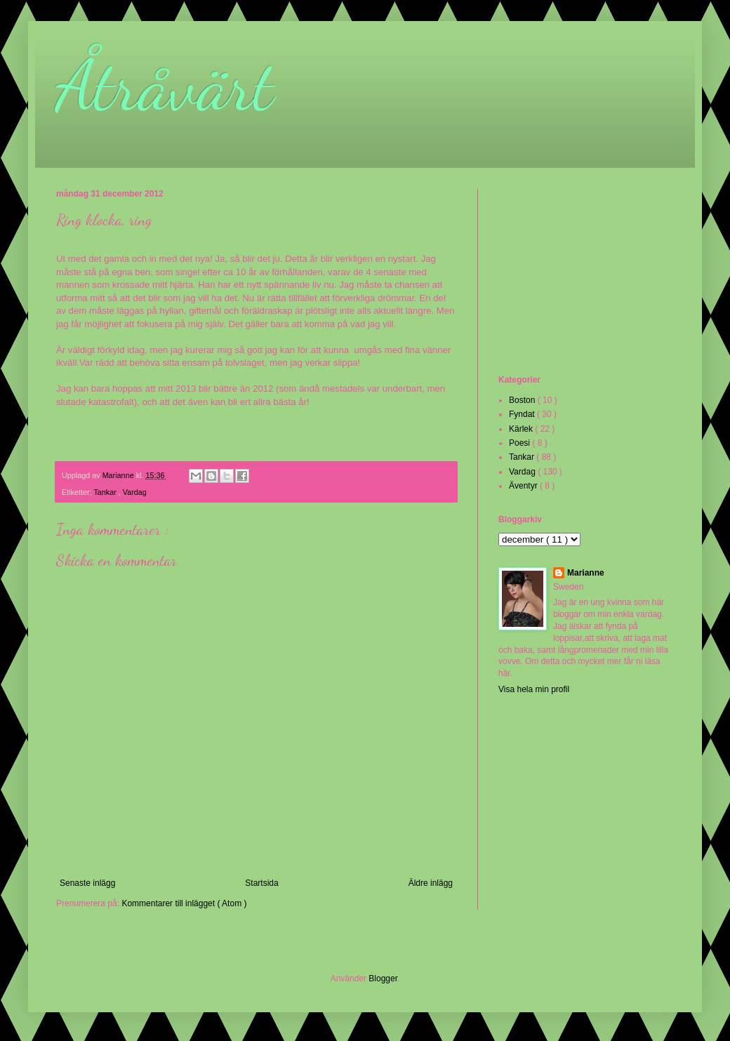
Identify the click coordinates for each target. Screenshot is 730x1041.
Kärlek (522, 429)
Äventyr (524, 486)
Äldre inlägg (431, 883)
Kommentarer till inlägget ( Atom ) (183, 903)
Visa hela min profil (533, 689)
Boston (523, 400)
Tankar (105, 492)
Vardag (135, 492)
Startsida (261, 883)
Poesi (520, 443)
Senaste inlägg (87, 883)
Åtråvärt (165, 86)
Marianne (585, 573)
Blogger (383, 978)
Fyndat (523, 414)
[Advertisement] (568, 280)
